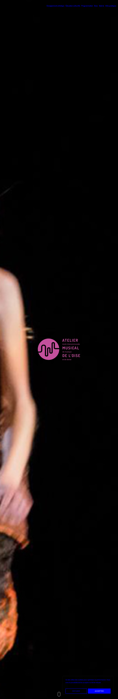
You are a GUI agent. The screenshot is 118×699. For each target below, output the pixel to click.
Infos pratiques (110, 6)
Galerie (101, 6)
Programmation (87, 6)
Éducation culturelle (73, 6)
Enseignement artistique (55, 6)
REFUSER (76, 691)
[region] (88, 685)
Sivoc (96, 6)
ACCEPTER (99, 691)
